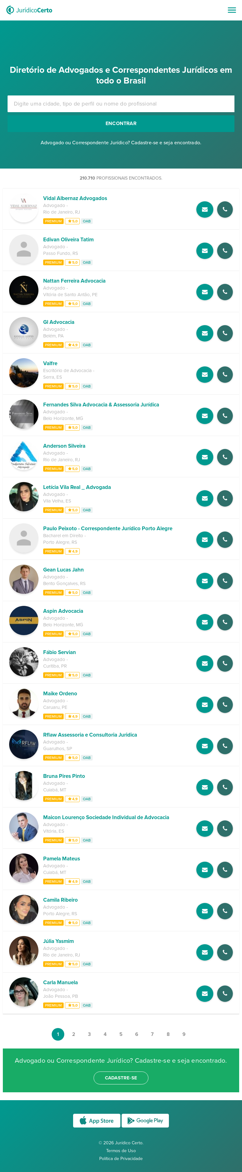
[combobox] (121, 103)
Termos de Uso (121, 1150)
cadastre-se (121, 1078)
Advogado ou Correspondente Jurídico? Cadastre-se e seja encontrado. (121, 143)
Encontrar (121, 123)
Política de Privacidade (121, 1158)
